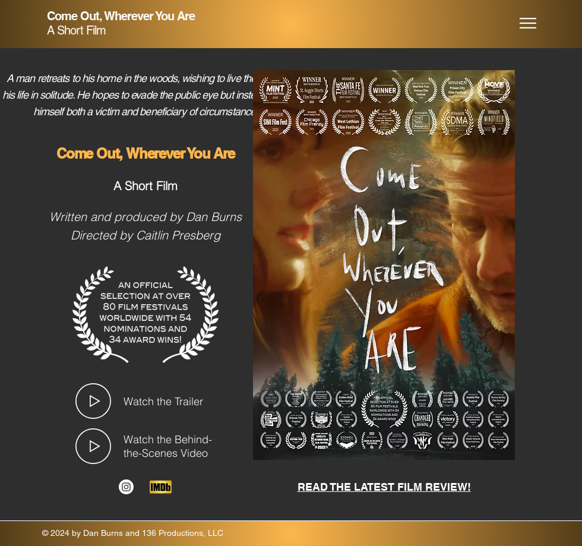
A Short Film (76, 30)
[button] (528, 23)
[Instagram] (126, 486)
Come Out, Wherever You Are (121, 16)
